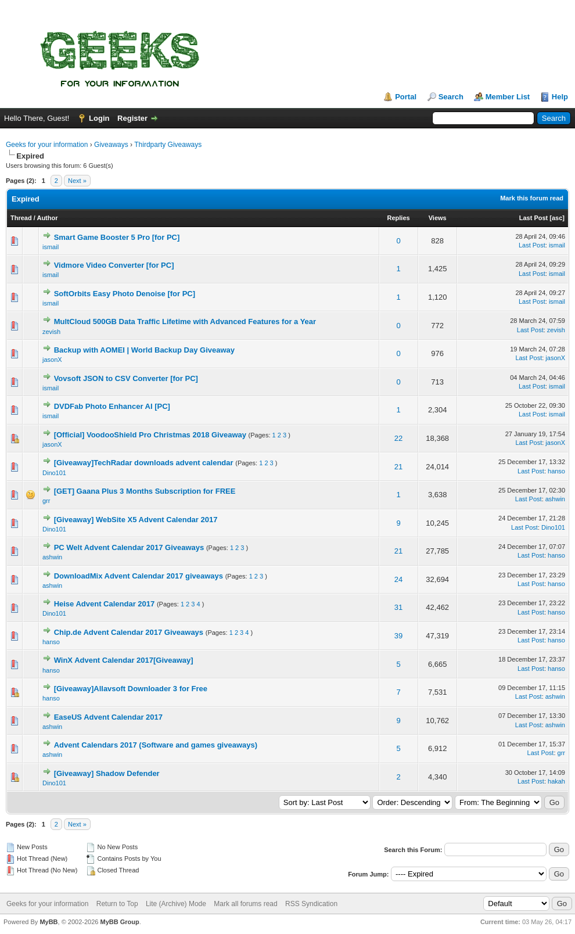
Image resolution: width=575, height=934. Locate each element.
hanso (556, 471)
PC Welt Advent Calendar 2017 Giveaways (129, 547)
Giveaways (111, 145)
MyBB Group (119, 921)
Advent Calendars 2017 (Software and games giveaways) (155, 745)
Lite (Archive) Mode (176, 904)
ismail (50, 246)
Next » (77, 180)
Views (438, 217)
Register (132, 118)
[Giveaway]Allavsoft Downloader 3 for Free (130, 688)
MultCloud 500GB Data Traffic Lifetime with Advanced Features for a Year (185, 321)
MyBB (48, 921)
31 (398, 607)
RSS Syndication (311, 904)
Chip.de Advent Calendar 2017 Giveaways (128, 632)
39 (398, 635)
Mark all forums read (245, 904)
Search (451, 96)
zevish (51, 331)
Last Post (533, 217)
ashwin (555, 498)
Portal (405, 96)
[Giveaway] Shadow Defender (107, 773)
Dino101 (54, 472)
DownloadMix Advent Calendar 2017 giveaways (138, 576)
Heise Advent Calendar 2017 (104, 603)
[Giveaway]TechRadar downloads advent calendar (143, 462)
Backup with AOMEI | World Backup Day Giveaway (144, 350)
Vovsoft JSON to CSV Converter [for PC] (126, 378)
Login (99, 118)
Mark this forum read (531, 198)
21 (398, 466)
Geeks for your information (47, 145)
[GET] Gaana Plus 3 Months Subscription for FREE (145, 491)
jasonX (52, 359)
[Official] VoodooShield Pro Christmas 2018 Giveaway (150, 434)
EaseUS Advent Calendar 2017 (108, 717)
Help (560, 96)
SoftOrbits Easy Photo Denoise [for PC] (124, 293)
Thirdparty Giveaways (168, 145)
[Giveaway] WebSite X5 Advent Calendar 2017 (136, 519)
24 (398, 579)
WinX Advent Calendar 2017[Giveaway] (123, 660)
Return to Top (117, 904)
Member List (508, 96)
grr (46, 500)
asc (557, 217)
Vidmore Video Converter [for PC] (114, 265)
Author (47, 217)
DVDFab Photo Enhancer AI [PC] (112, 406)
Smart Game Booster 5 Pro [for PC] (117, 237)
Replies (398, 217)
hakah (556, 781)
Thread (21, 217)
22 (398, 438)
